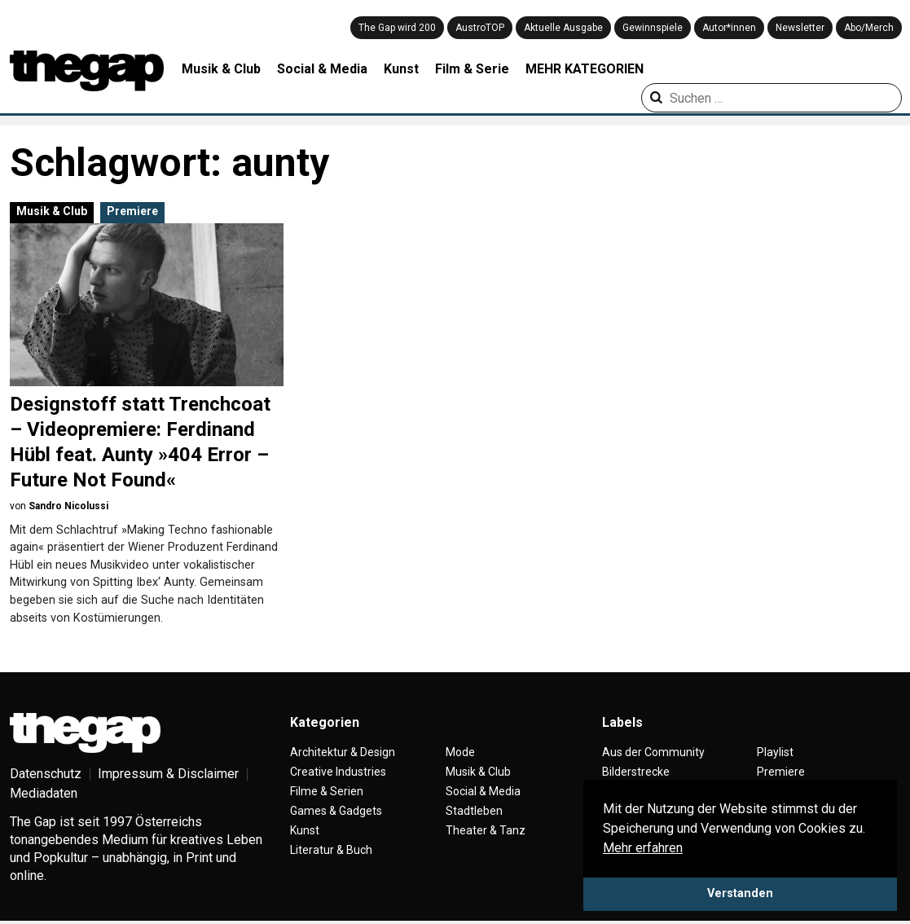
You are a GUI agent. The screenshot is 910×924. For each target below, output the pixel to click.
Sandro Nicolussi (68, 506)
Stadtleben (474, 810)
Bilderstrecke (636, 771)
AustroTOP (479, 27)
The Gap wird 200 (397, 27)
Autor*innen (729, 27)
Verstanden (740, 893)
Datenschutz (45, 773)
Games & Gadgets (336, 810)
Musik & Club (221, 69)
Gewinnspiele (652, 27)
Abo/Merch (869, 27)
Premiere (132, 211)
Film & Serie (472, 69)
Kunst (401, 69)
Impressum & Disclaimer (168, 773)
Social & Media (322, 69)
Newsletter (800, 27)
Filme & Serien (326, 791)
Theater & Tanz (485, 830)
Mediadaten (43, 793)
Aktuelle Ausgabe (563, 27)
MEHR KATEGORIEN (584, 69)
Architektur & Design (342, 752)
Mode (460, 752)
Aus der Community (653, 752)
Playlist (775, 752)
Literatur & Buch (331, 849)
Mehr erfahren (643, 848)
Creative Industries (338, 771)
